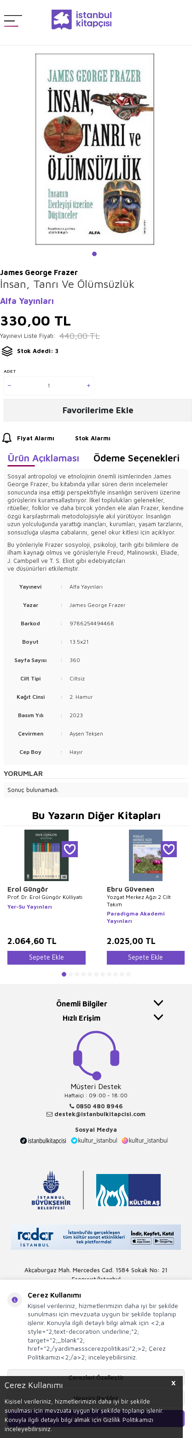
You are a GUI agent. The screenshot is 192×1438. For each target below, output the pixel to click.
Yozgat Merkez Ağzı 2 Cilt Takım (139, 900)
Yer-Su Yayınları (29, 906)
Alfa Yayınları (27, 301)
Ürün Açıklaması (43, 457)
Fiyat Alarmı (27, 438)
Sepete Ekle (46, 957)
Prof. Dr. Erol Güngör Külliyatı (44, 896)
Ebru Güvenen (130, 889)
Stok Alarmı (84, 438)
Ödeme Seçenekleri (136, 457)
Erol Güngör (27, 889)
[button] (94, 254)
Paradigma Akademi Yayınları (136, 917)
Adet (10, 371)
